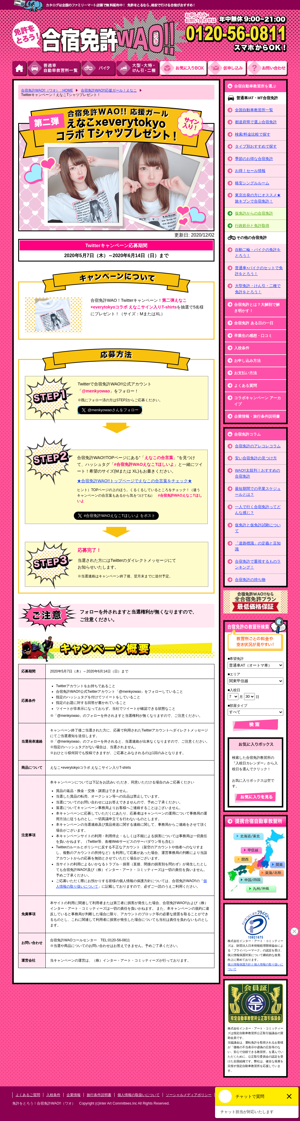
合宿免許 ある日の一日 (253, 323)
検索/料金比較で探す (252, 134)
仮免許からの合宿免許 (254, 213)
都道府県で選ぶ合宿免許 (256, 122)
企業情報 (74, 1095)
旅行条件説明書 (99, 1095)
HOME (20, 68)
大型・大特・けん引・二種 (138, 68)
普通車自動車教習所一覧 (54, 68)
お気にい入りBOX (184, 68)
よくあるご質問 (28, 1095)
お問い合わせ (267, 68)
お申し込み (227, 68)
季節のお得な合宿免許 (254, 158)
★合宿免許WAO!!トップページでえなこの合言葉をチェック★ (134, 480)
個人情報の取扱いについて (138, 1095)
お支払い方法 (245, 373)
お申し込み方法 (247, 360)
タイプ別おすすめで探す (256, 146)
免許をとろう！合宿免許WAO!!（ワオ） (43, 1103)
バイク (98, 68)
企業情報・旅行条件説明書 (257, 416)
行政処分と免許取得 (252, 225)
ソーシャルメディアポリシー (189, 1095)
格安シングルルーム (252, 183)
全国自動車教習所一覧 (254, 110)
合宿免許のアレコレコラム (258, 446)
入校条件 (241, 348)
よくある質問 (245, 385)
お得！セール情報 (250, 170)
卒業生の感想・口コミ (253, 335)
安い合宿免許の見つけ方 (256, 458)
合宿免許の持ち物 (250, 579)
